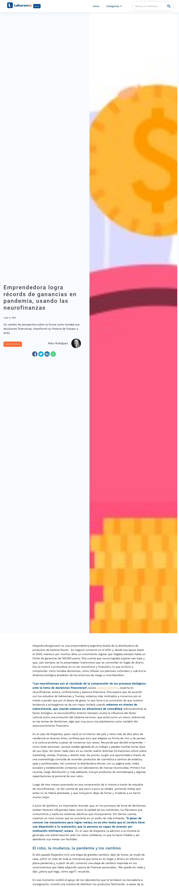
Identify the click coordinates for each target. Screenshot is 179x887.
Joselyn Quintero (107, 687)
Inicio (96, 6)
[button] (114, 6)
